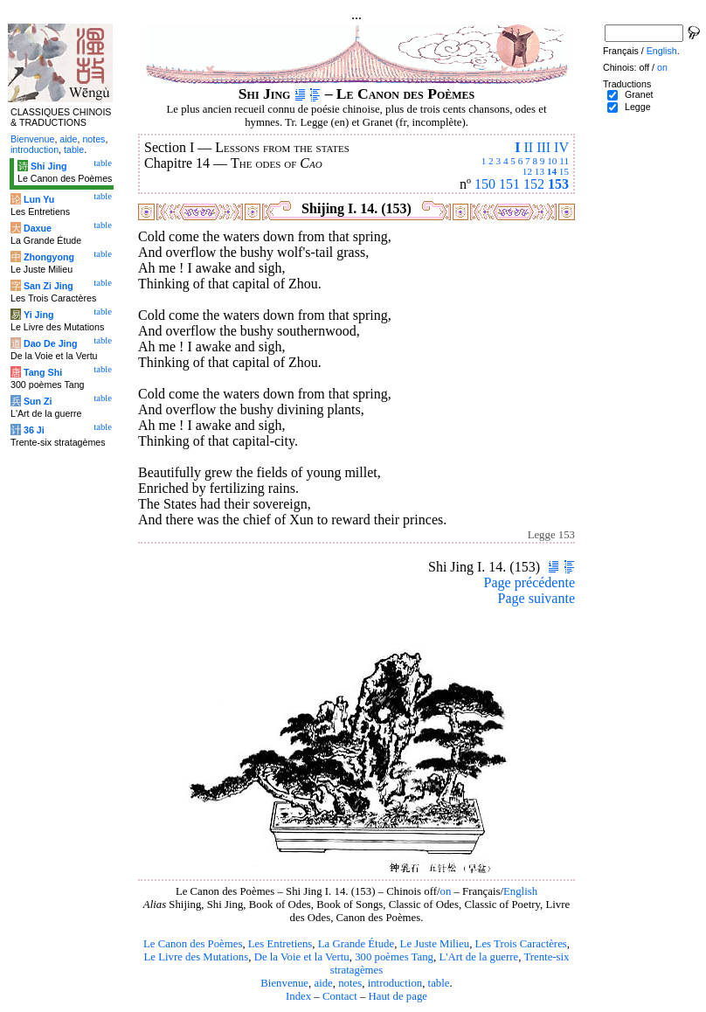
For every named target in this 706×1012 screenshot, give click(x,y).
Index (298, 996)
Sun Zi (38, 401)
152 (533, 184)
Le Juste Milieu (435, 944)
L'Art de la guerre (478, 957)
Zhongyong (49, 257)
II (528, 147)
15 (564, 171)
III (543, 147)
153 (558, 184)
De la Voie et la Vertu (302, 957)
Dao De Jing (51, 343)
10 (552, 161)
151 (509, 184)
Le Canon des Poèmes (192, 944)
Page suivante (536, 598)
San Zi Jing (48, 286)
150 (484, 184)
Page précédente (529, 582)
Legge (638, 106)
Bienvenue (284, 983)
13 (539, 171)
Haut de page (398, 996)
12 (527, 171)
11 (564, 161)
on (445, 891)
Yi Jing (39, 314)
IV (561, 147)
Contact (339, 996)
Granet (639, 94)
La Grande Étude (356, 944)
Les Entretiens (280, 944)
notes (350, 983)
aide (323, 983)
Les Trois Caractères (521, 944)
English (520, 891)
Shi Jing (48, 166)
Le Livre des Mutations (195, 957)
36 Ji (34, 430)
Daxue (38, 228)
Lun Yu (39, 199)
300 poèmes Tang (394, 957)
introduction (395, 983)
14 (552, 171)
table (439, 983)
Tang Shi (43, 372)
